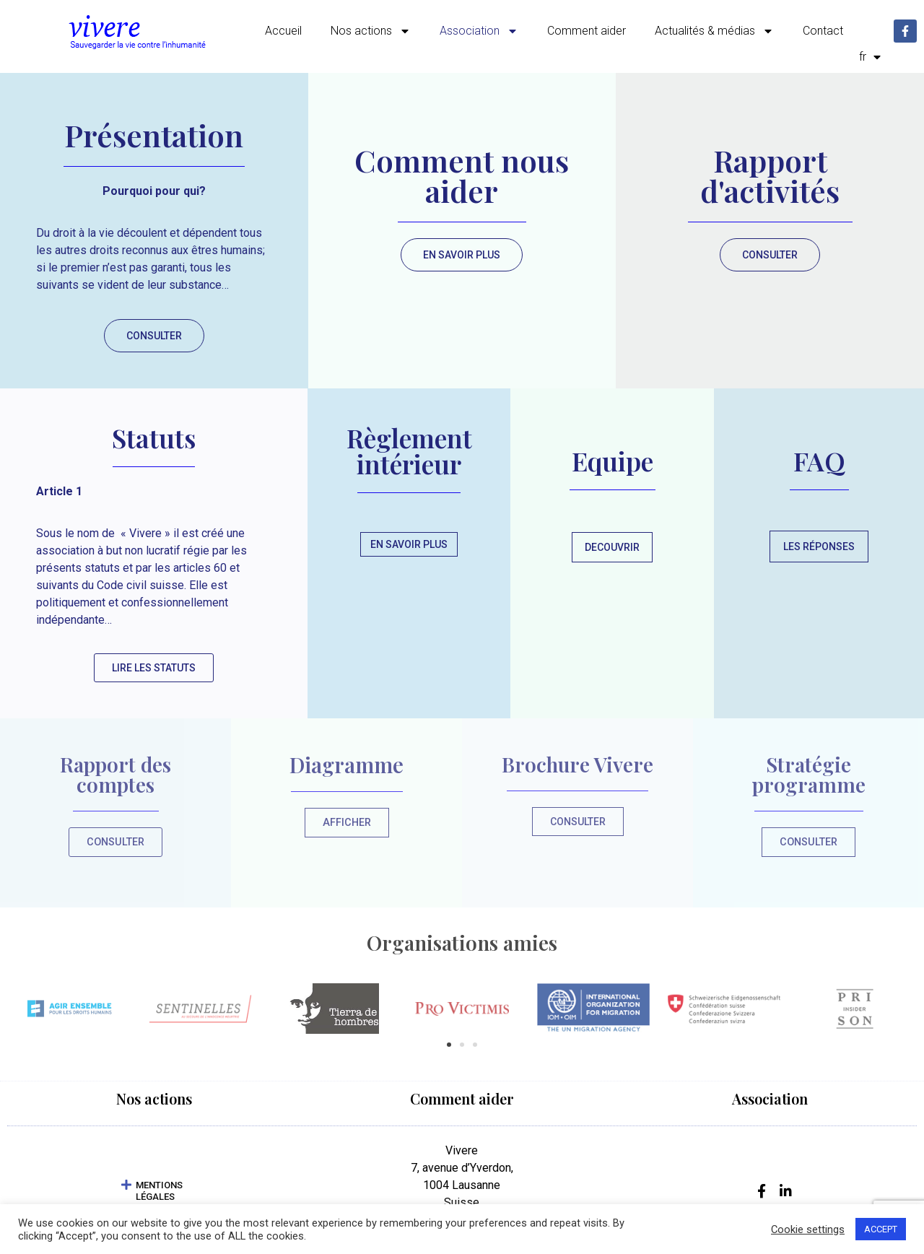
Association (479, 31)
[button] (449, 1046)
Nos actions (371, 31)
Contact (823, 31)
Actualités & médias (714, 31)
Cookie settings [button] (808, 1229)
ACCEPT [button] (880, 1229)
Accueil (283, 31)
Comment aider (586, 31)
